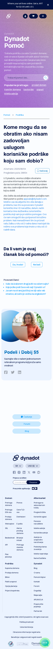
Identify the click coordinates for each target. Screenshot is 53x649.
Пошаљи (33, 482)
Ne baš (36, 264)
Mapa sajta (38, 595)
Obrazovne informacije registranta (26, 632)
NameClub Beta (40, 558)
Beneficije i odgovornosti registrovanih (26, 637)
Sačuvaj (42, 170)
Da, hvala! (18, 264)
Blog (27, 431)
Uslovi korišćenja (26, 627)
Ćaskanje (26, 417)
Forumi (27, 424)
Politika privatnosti (27, 622)
